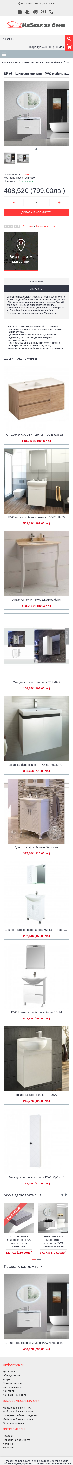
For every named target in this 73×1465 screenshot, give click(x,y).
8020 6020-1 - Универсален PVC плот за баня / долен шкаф (19, 1241)
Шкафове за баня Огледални (20, 1415)
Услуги (6, 1379)
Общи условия (11, 1375)
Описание (36, 281)
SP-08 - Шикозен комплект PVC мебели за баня (37, 1342)
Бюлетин (8, 1447)
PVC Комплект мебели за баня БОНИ (36, 1012)
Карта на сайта (12, 1387)
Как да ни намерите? (15, 1394)
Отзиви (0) (36, 288)
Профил (8, 1436)
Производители (12, 1383)
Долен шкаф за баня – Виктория (36, 847)
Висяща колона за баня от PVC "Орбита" (36, 1177)
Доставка (9, 1371)
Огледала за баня (13, 1423)
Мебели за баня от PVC (17, 1407)
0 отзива (28, 226)
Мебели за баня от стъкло (18, 1419)
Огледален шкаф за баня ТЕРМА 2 (36, 682)
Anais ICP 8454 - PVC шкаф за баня (36, 599)
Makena (27, 174)
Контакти (9, 1390)
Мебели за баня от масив (18, 1411)
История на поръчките (16, 1439)
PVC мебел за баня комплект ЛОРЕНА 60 (36, 517)
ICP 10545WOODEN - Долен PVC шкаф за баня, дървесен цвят (37, 434)
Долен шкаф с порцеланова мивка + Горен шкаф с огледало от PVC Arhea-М (37, 929)
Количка (8, 1443)
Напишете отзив (45, 226)
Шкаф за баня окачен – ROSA (36, 1094)
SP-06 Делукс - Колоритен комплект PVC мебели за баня (53, 1241)
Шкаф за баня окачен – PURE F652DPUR (37, 764)
